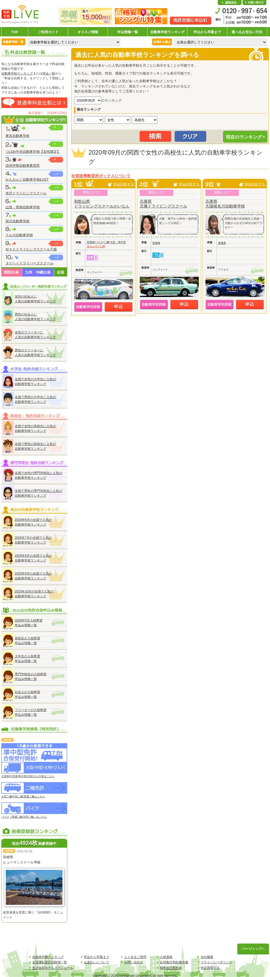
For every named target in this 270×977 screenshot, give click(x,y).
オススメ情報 (88, 32)
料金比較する (123, 184)
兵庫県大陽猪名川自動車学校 (225, 203)
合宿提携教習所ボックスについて (101, 176)
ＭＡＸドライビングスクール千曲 (31, 249)
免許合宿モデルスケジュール (52, 968)
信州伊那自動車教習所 (23, 165)
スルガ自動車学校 (19, 235)
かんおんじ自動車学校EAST (27, 179)
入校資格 (166, 957)
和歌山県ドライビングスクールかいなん (101, 203)
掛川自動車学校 (18, 221)
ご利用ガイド (48, 32)
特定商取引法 (210, 968)
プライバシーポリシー (216, 962)
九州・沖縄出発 (38, 272)
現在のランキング (244, 137)
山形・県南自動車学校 (23, 207)
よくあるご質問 (135, 957)
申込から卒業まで (207, 32)
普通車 (91, 242)
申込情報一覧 (127, 32)
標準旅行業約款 (171, 968)
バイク (99, 242)
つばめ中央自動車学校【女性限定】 (33, 152)
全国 (60, 272)
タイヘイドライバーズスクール (30, 263)
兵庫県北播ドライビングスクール (163, 203)
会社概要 (230, 2)
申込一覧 (48, 73)
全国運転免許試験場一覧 (49, 962)
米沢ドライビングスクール (26, 193)
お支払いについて (96, 962)
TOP (14, 32)
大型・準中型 (118, 242)
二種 (106, 242)
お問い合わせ (254, 2)
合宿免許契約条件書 (174, 962)
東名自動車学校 (18, 136)
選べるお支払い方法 (247, 32)
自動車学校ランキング (167, 32)
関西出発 (11, 272)
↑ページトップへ (253, 949)
